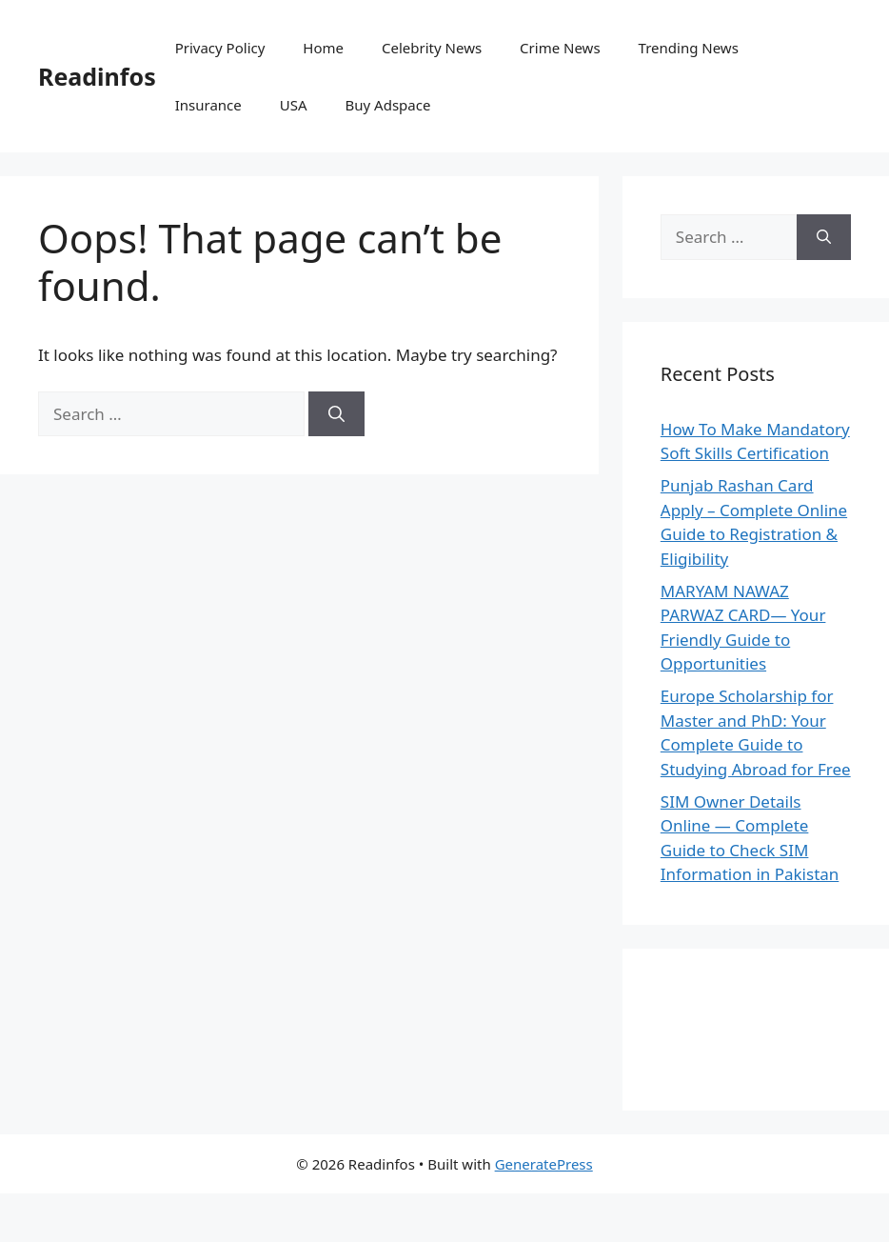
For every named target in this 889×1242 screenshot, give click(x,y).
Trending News (689, 47)
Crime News (560, 47)
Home (323, 47)
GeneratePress (544, 1163)
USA (293, 104)
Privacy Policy (220, 47)
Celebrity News (432, 47)
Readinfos (97, 76)
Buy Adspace (388, 104)
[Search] (336, 414)
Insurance (208, 104)
